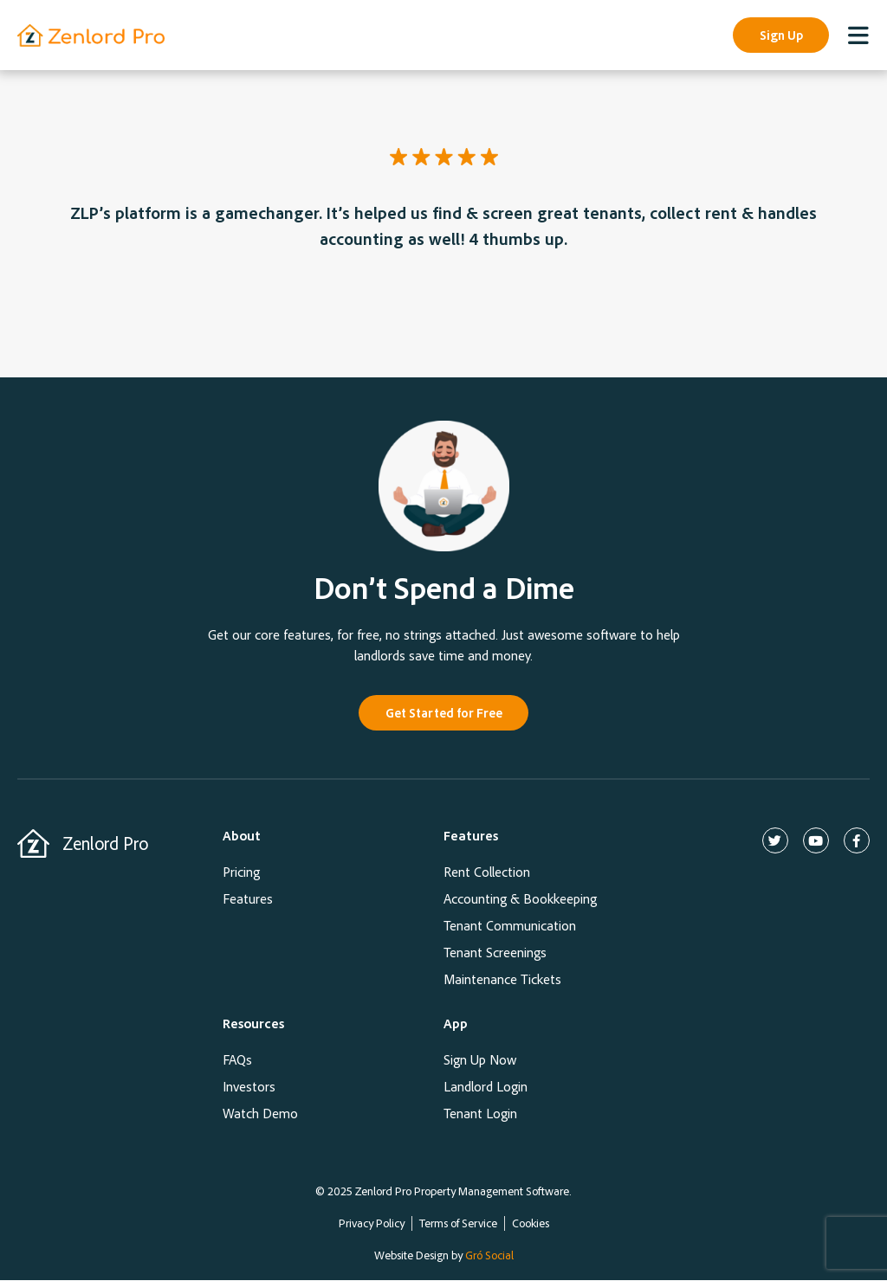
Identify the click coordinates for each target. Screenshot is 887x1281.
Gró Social (489, 1255)
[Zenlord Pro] (33, 844)
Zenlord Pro (105, 844)
